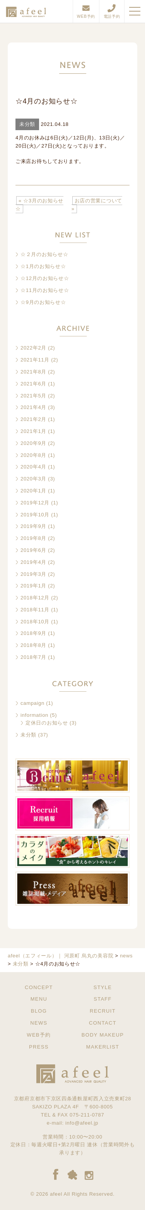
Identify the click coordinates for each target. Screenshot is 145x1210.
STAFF (103, 999)
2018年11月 (34, 610)
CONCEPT (39, 987)
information (34, 715)
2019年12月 (34, 503)
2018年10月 (34, 622)
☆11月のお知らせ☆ (44, 290)
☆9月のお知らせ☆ (43, 302)
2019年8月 (33, 538)
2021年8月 (33, 372)
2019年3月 (33, 574)
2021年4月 (33, 407)
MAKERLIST (102, 1047)
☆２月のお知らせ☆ (44, 254)
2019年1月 (33, 586)
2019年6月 (33, 550)
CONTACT (102, 1023)
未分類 (28, 735)
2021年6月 (33, 384)
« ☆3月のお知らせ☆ (39, 205)
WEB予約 (39, 1035)
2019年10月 (34, 515)
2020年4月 (33, 467)
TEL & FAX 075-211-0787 (72, 1115)
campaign (32, 703)
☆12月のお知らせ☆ (44, 278)
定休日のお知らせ (47, 723)
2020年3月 (33, 479)
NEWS (38, 1023)
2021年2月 (33, 419)
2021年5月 (33, 396)
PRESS (39, 1047)
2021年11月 (34, 360)
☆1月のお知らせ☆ (43, 266)
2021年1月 (33, 431)
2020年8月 (33, 455)
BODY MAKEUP (103, 1035)
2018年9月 (33, 633)
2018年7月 (33, 657)
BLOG (39, 1011)
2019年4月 (33, 562)
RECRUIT (103, 1011)
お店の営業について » (97, 205)
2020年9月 (33, 443)
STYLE (103, 987)
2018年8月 (33, 645)
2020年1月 (33, 491)
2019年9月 (33, 526)
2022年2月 (33, 348)
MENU (39, 999)
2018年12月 (34, 598)
